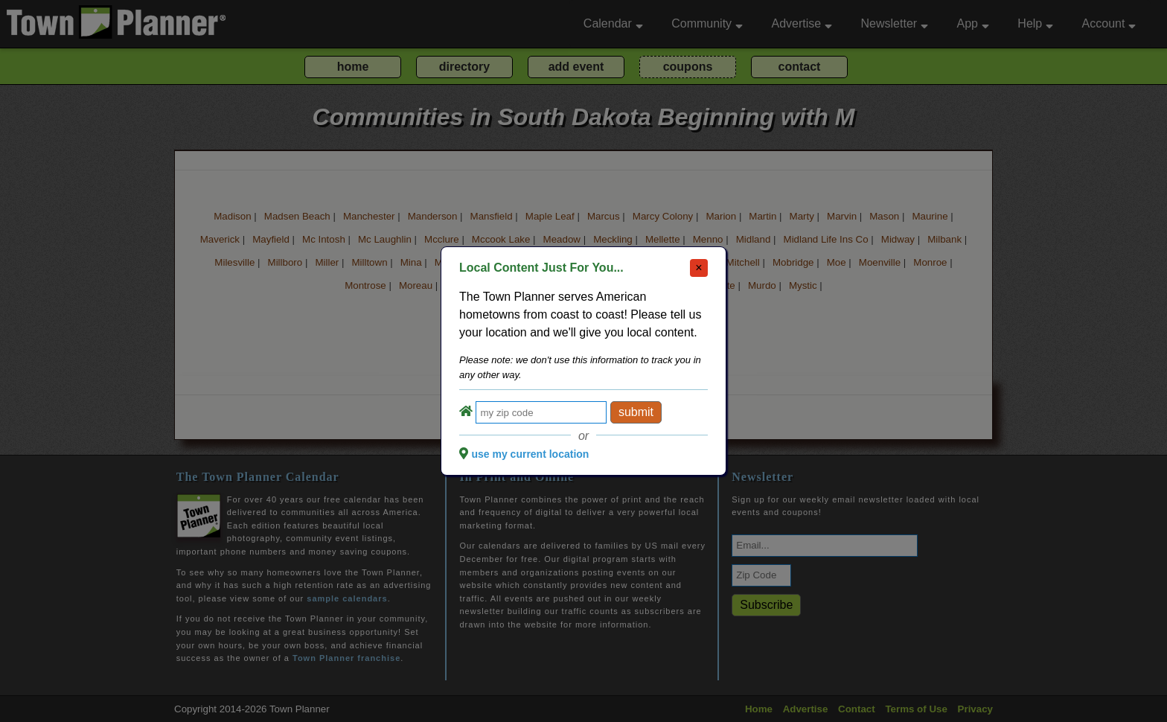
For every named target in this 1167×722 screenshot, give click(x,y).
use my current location (530, 454)
